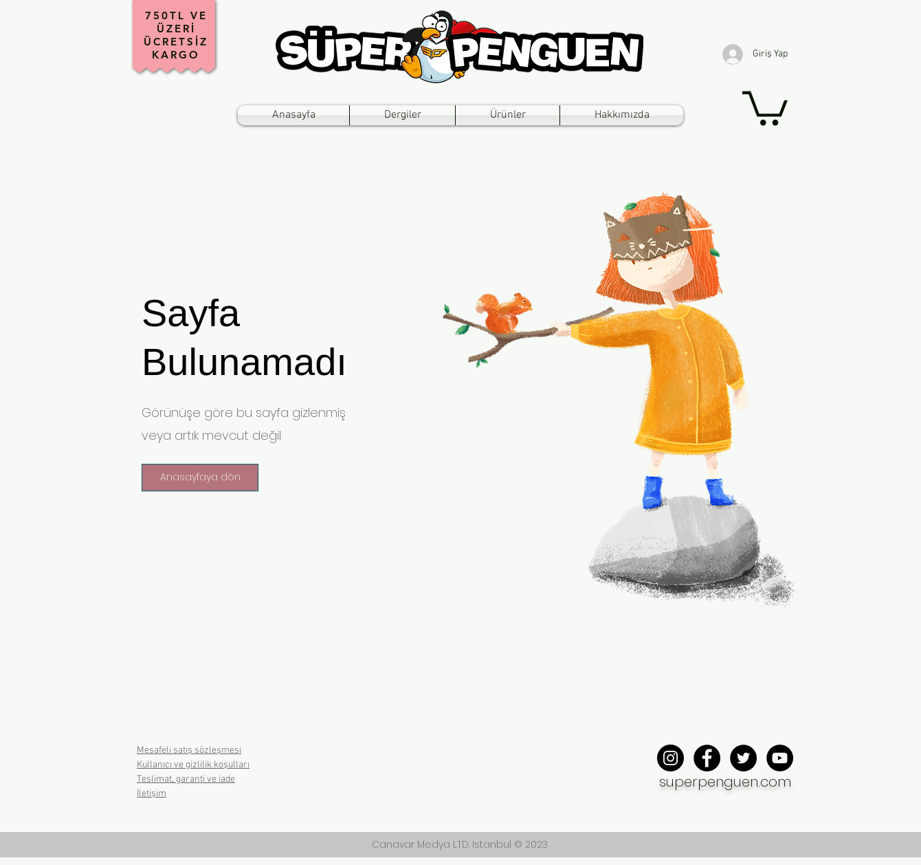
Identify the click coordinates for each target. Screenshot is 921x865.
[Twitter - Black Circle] (743, 758)
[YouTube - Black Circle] (779, 758)
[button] (765, 106)
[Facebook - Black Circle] (706, 758)
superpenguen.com (725, 781)
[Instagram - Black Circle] (670, 758)
